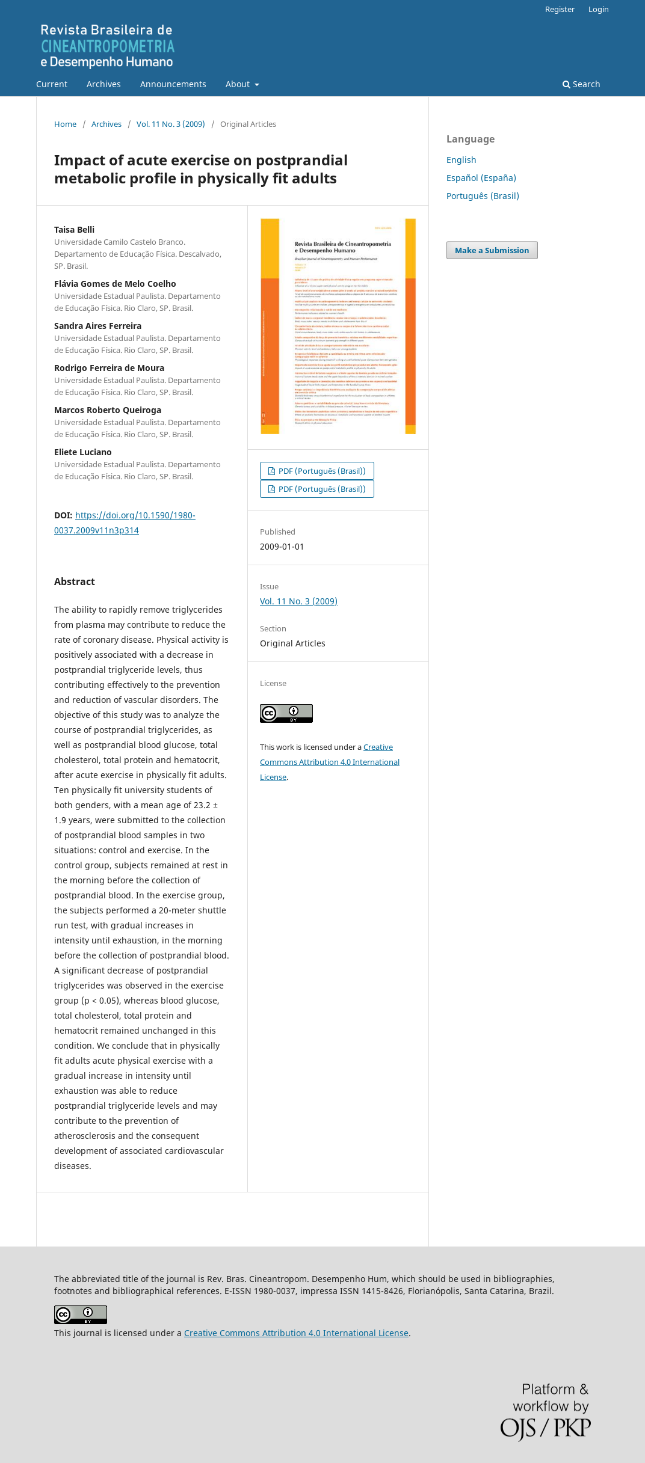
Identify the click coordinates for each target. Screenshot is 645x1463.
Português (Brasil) (482, 195)
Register (560, 9)
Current (51, 84)
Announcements (173, 84)
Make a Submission (492, 250)
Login (598, 9)
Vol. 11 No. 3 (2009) (171, 123)
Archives (104, 84)
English (461, 159)
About (239, 84)
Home (65, 123)
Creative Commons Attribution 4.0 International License (330, 761)
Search (581, 84)
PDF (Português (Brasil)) (321, 470)
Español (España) (481, 177)
